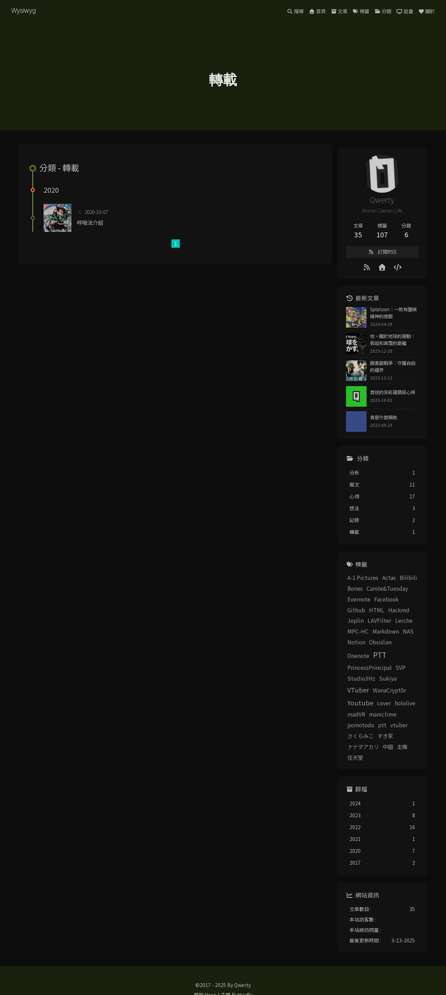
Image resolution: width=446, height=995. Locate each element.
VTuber (399, 672)
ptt (371, 708)
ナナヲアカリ (401, 718)
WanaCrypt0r (352, 685)
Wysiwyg (25, 10)
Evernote (347, 603)
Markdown (349, 635)
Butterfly (242, 966)
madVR (369, 697)
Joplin (388, 614)
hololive (346, 697)
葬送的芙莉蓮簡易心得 (381, 396)
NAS (371, 635)
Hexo (210, 966)
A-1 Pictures (351, 581)
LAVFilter (348, 625)
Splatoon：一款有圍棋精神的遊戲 (386, 319)
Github (400, 603)
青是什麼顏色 (372, 421)
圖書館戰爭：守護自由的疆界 (388, 371)
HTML (343, 614)
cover (409, 685)
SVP (389, 661)
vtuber (387, 708)
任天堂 (372, 729)
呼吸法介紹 (94, 234)
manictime (395, 697)
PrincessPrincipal (358, 661)
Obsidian (347, 649)
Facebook (375, 603)
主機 (355, 729)
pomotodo (349, 708)
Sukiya (376, 673)
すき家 (374, 718)
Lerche (372, 625)
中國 (341, 729)
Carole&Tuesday (376, 592)
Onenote (373, 649)
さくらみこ (349, 718)
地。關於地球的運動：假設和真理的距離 (388, 345)
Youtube (386, 685)
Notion (390, 635)
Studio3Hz (350, 673)
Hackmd (365, 614)
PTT (394, 648)
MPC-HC (395, 625)
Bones (343, 592)
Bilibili (397, 581)
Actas (377, 581)
